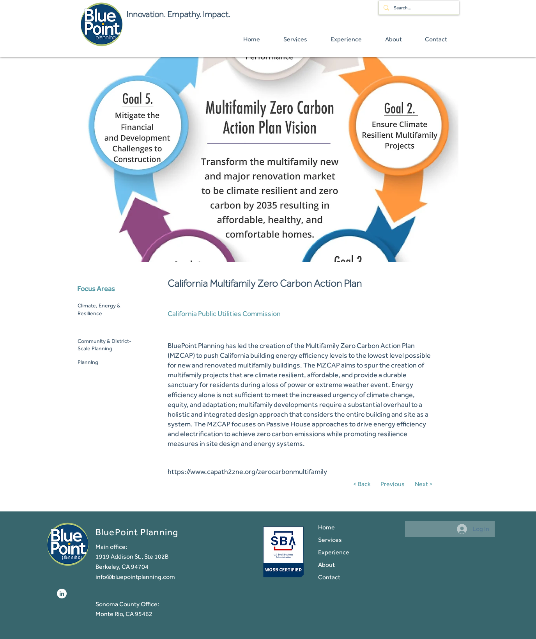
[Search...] (418, 7)
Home (326, 527)
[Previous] (394, 484)
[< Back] (364, 484)
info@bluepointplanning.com (135, 576)
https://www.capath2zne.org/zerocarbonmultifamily (247, 471)
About (326, 564)
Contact (329, 577)
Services (330, 539)
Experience (333, 552)
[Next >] (422, 484)
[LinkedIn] (62, 593)
